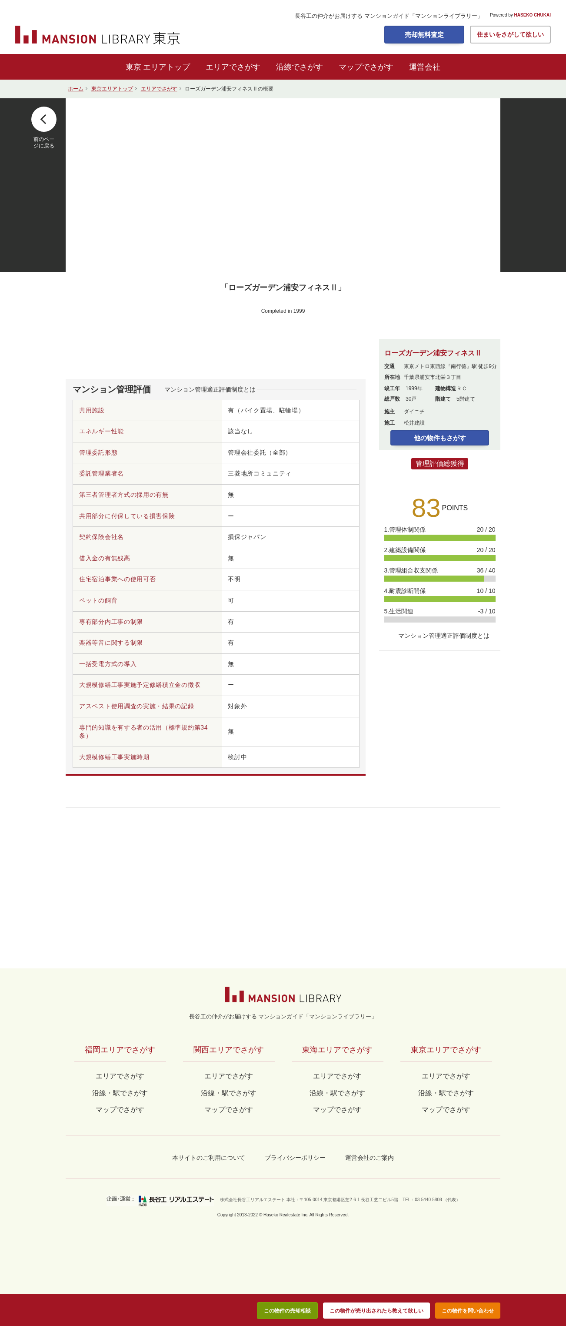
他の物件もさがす (440, 438)
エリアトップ (166, 67)
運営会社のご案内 (369, 1157)
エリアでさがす (233, 67)
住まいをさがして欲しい (510, 34)
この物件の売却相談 (287, 1311)
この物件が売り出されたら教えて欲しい (376, 1311)
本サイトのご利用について (208, 1157)
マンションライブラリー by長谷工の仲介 (283, 994)
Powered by (520, 15)
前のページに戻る (43, 142)
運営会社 (424, 67)
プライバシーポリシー (295, 1157)
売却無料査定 (424, 34)
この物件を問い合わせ (468, 1311)
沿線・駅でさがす (446, 1093)
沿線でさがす (299, 67)
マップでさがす (366, 67)
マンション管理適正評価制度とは (210, 389)
